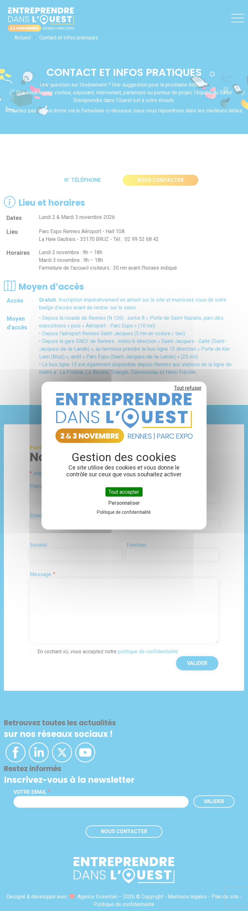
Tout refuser (188, 388)
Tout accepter (123, 492)
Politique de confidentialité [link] (124, 512)
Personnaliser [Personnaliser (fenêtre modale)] (124, 503)
